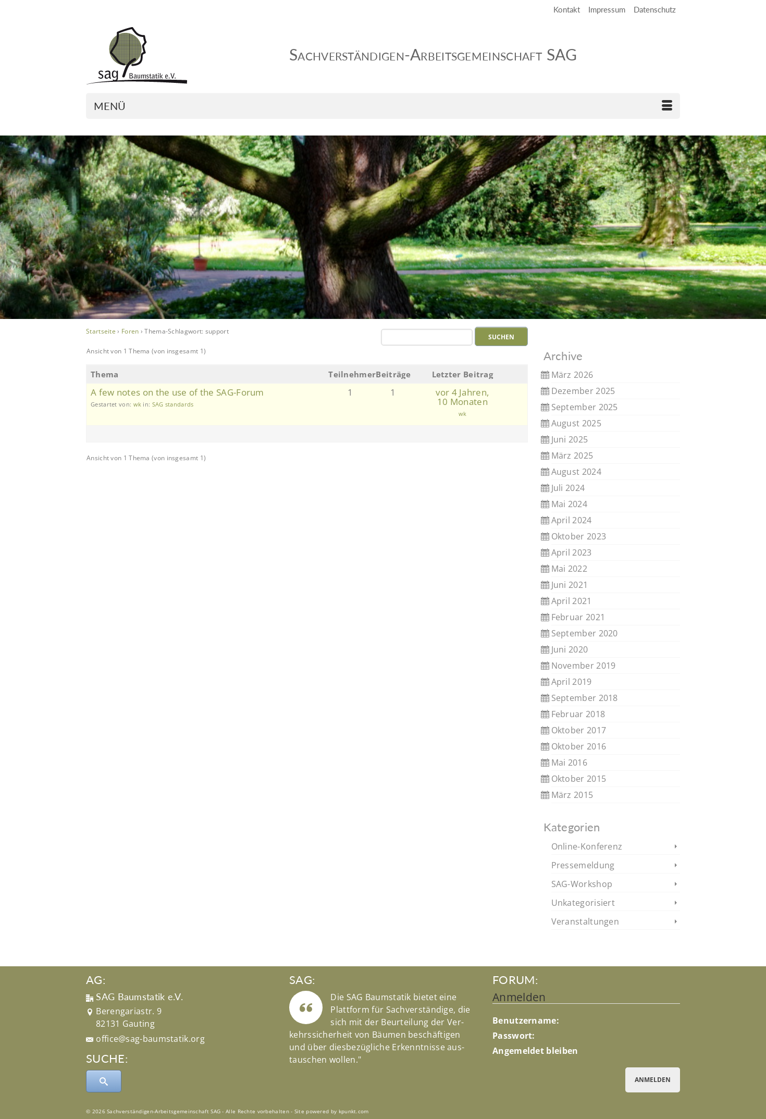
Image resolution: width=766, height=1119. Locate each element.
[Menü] (383, 106)
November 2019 (583, 665)
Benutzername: (525, 1020)
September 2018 (584, 698)
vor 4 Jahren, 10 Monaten (462, 397)
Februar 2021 (578, 617)
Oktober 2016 (579, 746)
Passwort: (513, 1035)
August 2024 (576, 471)
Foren (130, 331)
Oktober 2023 (579, 536)
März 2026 (572, 374)
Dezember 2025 (583, 391)
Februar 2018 (578, 714)
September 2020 (584, 633)
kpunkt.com (354, 1111)
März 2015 (572, 795)
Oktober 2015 (579, 778)
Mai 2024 (569, 504)
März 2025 (572, 455)
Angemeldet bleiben (535, 1050)
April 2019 (571, 681)
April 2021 (571, 601)
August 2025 (576, 423)
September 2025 (584, 407)
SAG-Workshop (582, 884)
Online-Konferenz (587, 846)
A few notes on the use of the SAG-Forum (177, 392)
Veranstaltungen (585, 921)
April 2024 (571, 520)
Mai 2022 (569, 568)
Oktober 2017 (579, 730)
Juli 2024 (568, 488)
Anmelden (653, 1079)
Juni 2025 (569, 439)
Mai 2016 (569, 762)
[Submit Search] (103, 1081)
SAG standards (173, 404)
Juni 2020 (569, 649)
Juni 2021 (569, 585)
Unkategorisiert (583, 902)
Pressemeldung (583, 865)
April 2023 (571, 552)
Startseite (101, 331)
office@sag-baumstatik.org (150, 1038)
